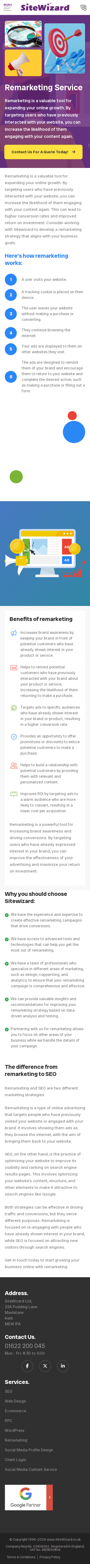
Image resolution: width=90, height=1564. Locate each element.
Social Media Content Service (31, 1469)
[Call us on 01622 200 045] (83, 8)
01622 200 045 (25, 1346)
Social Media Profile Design (29, 1450)
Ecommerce (15, 1410)
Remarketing (16, 1440)
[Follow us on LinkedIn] (63, 1366)
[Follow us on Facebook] (27, 1366)
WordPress (14, 1430)
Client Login (15, 1459)
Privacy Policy (50, 1557)
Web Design (15, 1401)
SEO (8, 1391)
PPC (8, 1420)
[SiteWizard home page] (45, 7)
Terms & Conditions (21, 1557)
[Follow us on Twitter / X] (45, 1366)
